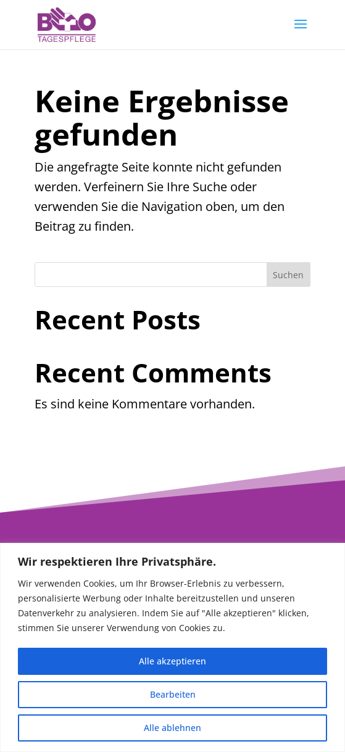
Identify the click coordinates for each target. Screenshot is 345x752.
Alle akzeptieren (172, 661)
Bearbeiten (173, 694)
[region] (172, 647)
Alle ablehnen (172, 727)
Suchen (288, 275)
